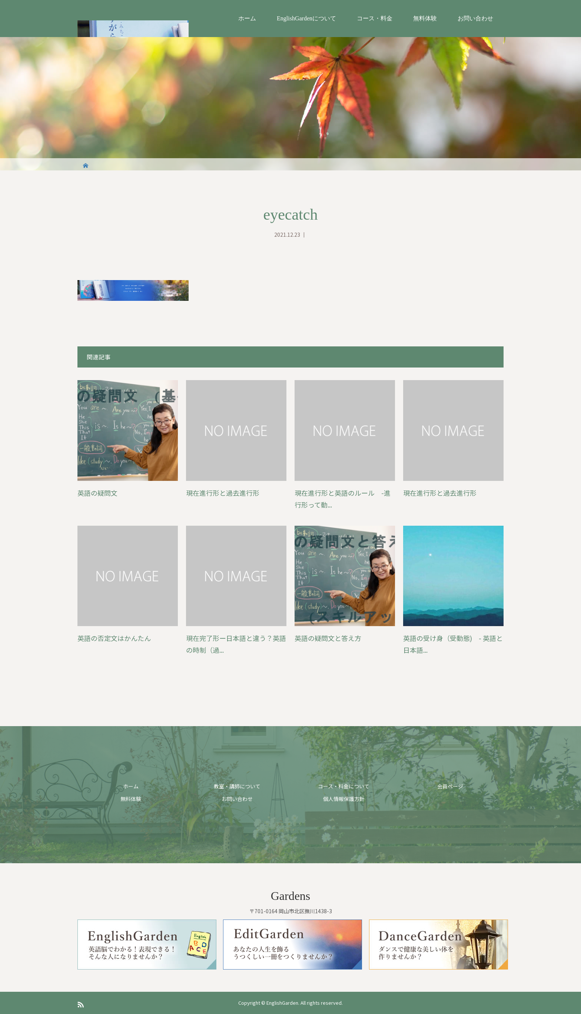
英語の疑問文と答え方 (328, 638)
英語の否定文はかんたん (114, 638)
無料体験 (425, 18)
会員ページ (450, 786)
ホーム (247, 18)
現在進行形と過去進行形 (222, 493)
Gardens (291, 895)
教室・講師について (237, 786)
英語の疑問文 (97, 493)
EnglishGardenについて (306, 18)
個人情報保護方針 (344, 798)
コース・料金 (374, 18)
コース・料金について (343, 786)
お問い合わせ (475, 18)
